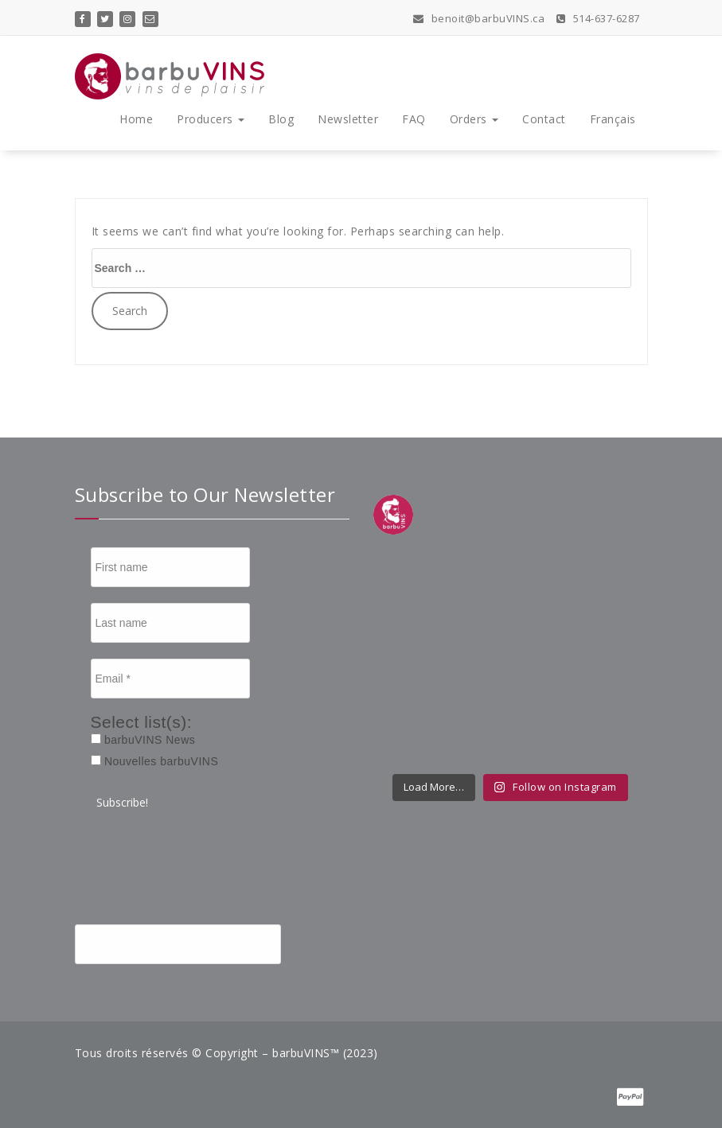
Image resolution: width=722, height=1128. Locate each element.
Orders (474, 118)
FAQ (414, 118)
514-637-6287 (598, 18)
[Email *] (170, 678)
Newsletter (348, 118)
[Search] (319, 945)
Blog (281, 118)
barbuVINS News (143, 739)
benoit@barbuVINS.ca (479, 18)
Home (136, 118)
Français (613, 118)
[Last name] (170, 623)
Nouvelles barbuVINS (155, 761)
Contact (544, 118)
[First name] (170, 567)
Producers (210, 118)
